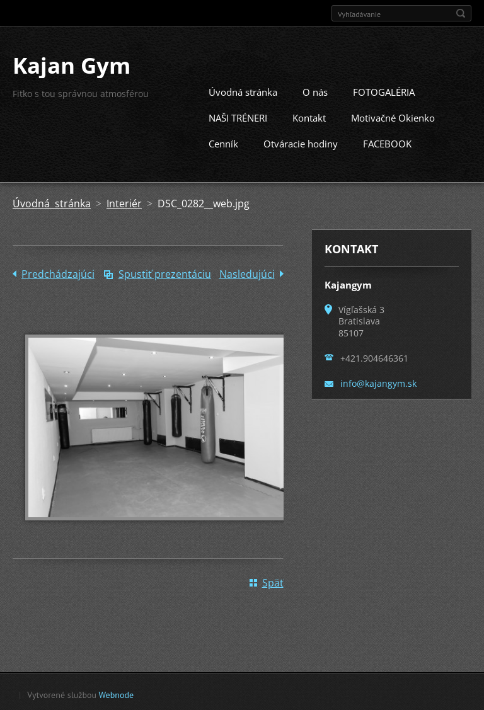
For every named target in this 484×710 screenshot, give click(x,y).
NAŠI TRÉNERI (238, 116)
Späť (273, 581)
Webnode (116, 693)
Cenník (223, 142)
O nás (315, 90)
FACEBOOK (387, 142)
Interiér (124, 202)
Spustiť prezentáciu (164, 273)
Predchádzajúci (58, 273)
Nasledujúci (247, 273)
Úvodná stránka (243, 90)
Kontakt (309, 116)
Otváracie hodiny (300, 142)
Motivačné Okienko (393, 116)
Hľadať (461, 13)
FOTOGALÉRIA (384, 90)
